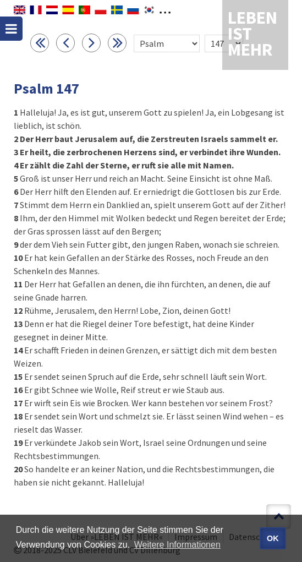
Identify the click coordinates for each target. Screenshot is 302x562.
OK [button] (273, 538)
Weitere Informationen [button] (177, 544)
